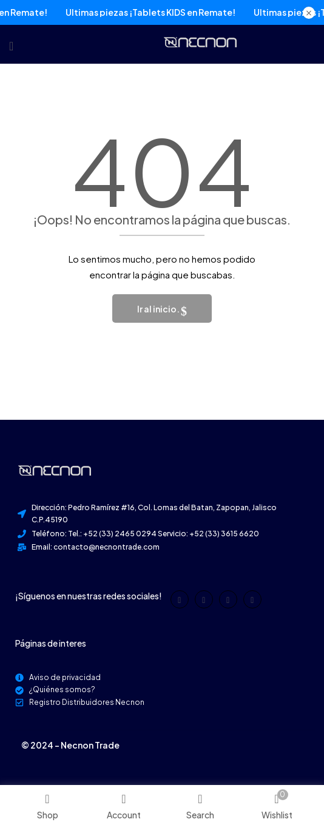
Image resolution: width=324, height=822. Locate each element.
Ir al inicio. (159, 308)
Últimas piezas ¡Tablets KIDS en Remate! (140, 12)
